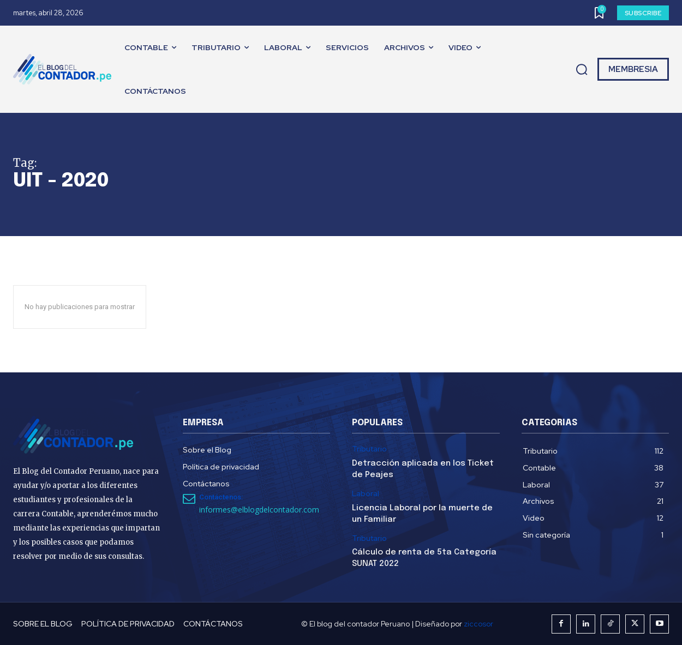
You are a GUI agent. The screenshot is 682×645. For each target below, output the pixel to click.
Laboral (365, 493)
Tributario (369, 449)
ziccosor (478, 624)
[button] (581, 70)
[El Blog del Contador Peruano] (65, 69)
